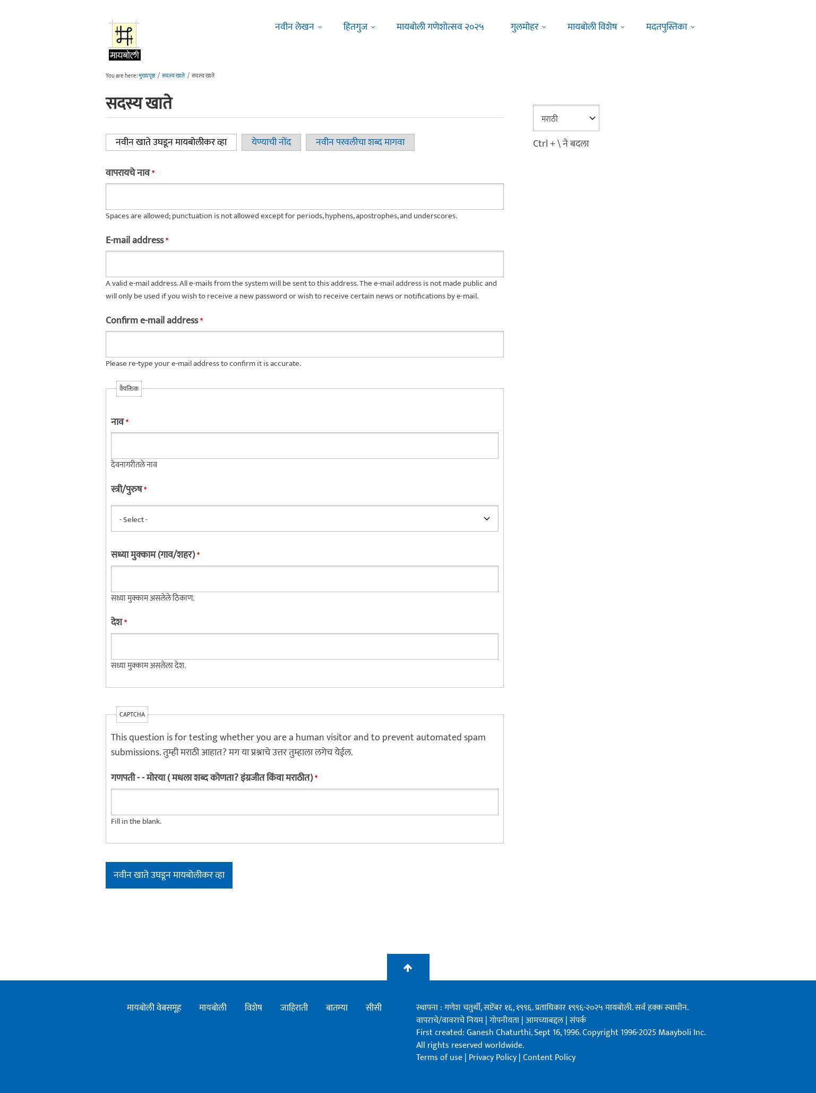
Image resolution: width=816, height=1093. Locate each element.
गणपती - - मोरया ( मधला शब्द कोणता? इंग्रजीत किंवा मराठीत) (214, 778)
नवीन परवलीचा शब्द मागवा (360, 142)
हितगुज (355, 27)
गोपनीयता (505, 1020)
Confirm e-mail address (154, 320)
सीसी (374, 1008)
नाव (119, 422)
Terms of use (439, 1058)
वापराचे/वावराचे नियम (449, 1020)
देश (118, 622)
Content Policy (549, 1058)
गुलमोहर (524, 27)
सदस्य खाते (173, 76)
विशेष (253, 1008)
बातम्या (337, 1008)
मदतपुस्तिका (666, 27)
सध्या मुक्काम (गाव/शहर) (155, 555)
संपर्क (578, 1020)
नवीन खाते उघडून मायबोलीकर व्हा (176, 142)
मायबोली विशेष (592, 27)
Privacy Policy (494, 1058)
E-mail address (137, 240)
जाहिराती (294, 1008)
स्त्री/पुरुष (128, 489)
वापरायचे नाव (130, 173)
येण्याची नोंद (271, 142)
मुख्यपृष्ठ (147, 76)
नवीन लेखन (294, 27)
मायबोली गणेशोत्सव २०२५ (440, 27)
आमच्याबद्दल (545, 1020)
